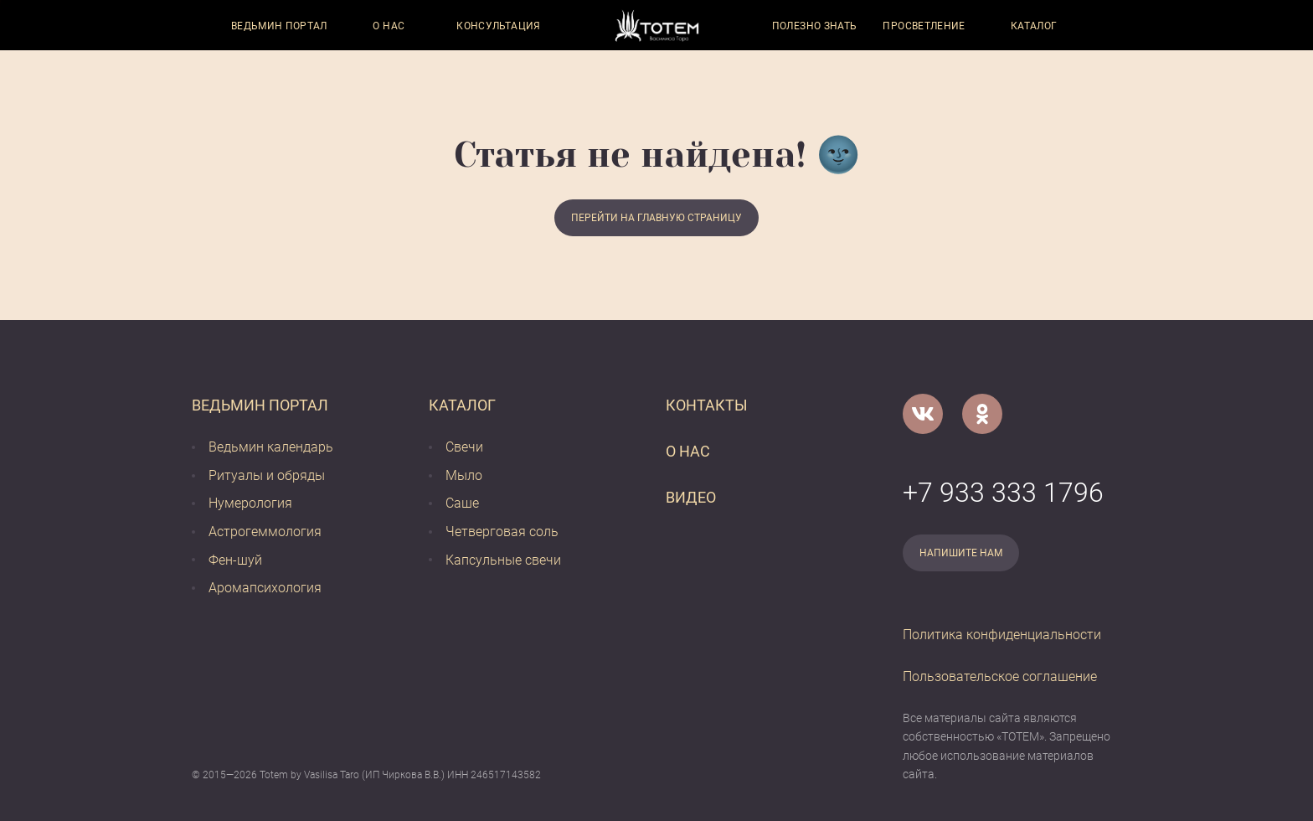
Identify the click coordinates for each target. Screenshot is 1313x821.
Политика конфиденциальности (1002, 635)
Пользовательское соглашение (1000, 676)
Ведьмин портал (279, 26)
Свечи (464, 447)
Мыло (463, 475)
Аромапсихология (265, 588)
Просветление (924, 26)
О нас (388, 26)
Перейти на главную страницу (656, 218)
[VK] (923, 414)
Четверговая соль (502, 532)
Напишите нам (960, 553)
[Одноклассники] (982, 414)
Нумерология (250, 503)
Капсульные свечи (503, 560)
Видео (691, 497)
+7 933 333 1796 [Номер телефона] (1003, 493)
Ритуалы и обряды (267, 475)
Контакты (707, 405)
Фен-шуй (235, 560)
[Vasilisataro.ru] (657, 25)
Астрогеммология (265, 532)
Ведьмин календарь (271, 447)
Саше (462, 503)
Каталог (1034, 26)
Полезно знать (814, 26)
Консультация (498, 26)
